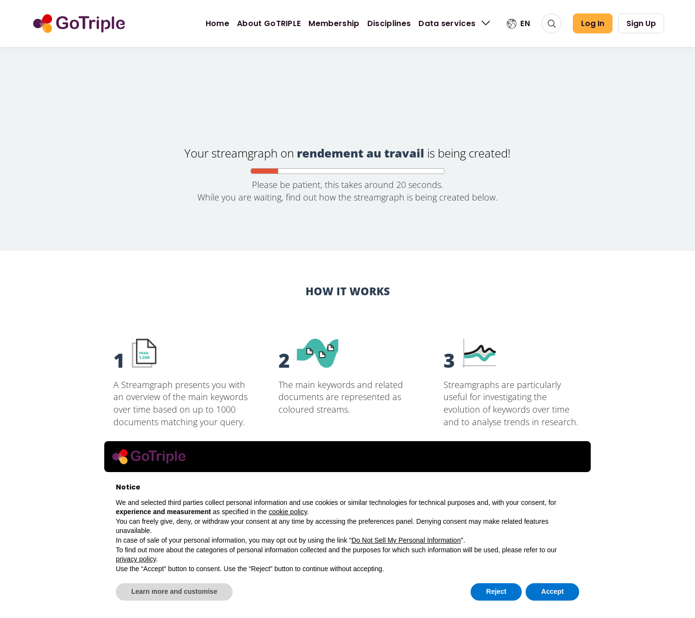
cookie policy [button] (288, 512)
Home (217, 23)
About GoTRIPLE (269, 23)
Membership (333, 23)
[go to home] (79, 24)
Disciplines (389, 23)
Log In (592, 23)
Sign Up (641, 23)
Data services (455, 23)
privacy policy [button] (136, 559)
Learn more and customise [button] (174, 591)
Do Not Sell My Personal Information (405, 540)
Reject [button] (496, 591)
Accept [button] (552, 591)
